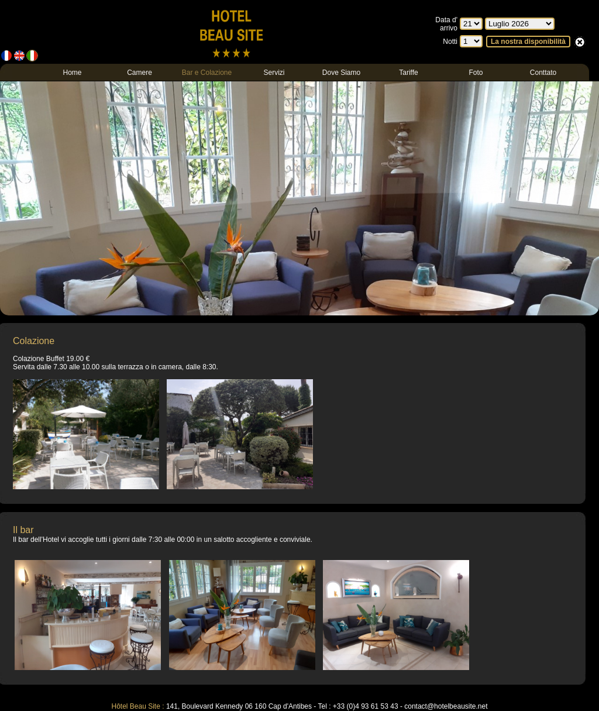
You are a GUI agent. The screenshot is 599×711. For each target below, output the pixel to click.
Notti (450, 41)
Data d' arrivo (446, 24)
